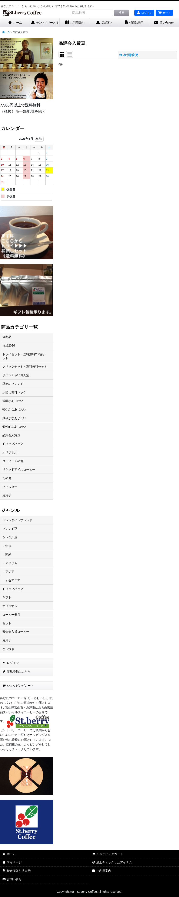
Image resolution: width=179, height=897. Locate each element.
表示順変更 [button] (128, 55)
